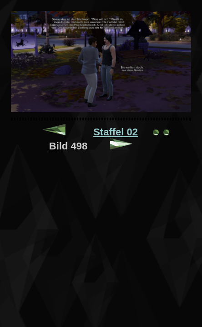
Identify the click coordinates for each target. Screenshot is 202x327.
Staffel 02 (115, 132)
